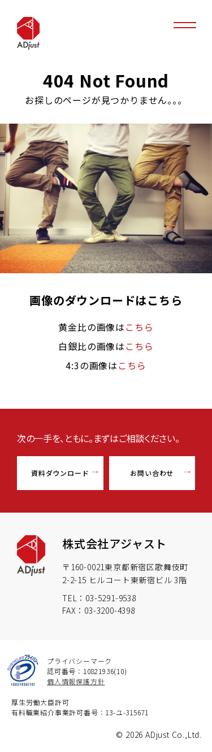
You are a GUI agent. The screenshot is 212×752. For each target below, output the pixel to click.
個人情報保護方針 (76, 681)
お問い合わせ (152, 473)
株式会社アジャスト (114, 543)
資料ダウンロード (60, 473)
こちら (139, 327)
